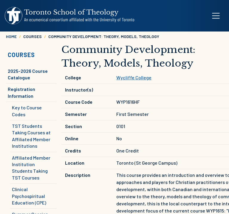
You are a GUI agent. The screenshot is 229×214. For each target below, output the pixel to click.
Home (11, 36)
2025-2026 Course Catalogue (28, 74)
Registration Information (21, 92)
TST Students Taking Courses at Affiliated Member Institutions (31, 136)
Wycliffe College (133, 77)
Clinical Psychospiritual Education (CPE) (29, 195)
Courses (21, 54)
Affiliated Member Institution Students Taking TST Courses (31, 167)
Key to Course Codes (27, 111)
